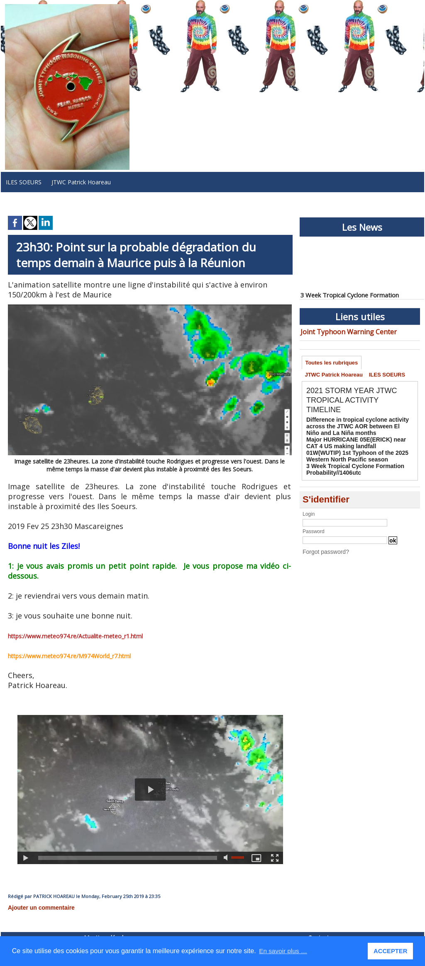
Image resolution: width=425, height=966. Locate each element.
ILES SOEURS (24, 182)
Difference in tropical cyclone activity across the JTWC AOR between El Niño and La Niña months (359, 428)
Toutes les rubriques (332, 362)
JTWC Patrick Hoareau (81, 182)
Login (309, 510)
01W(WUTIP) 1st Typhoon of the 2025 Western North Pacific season (350, 454)
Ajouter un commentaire (36, 907)
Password (314, 527)
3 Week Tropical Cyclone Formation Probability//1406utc (348, 466)
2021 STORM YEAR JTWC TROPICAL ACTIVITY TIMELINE (356, 403)
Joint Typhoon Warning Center (340, 331)
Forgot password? (322, 547)
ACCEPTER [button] (391, 951)
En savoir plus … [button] (284, 950)
